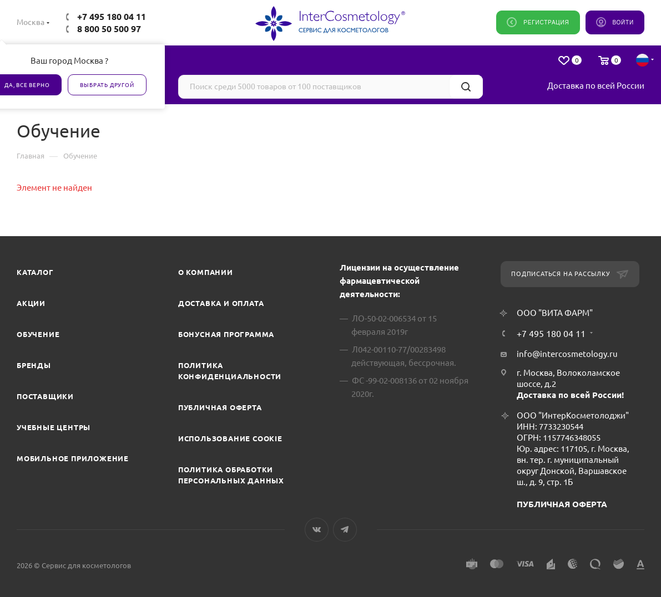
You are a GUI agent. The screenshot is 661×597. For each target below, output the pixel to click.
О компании (205, 272)
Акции (31, 303)
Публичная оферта (220, 407)
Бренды (34, 365)
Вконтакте (317, 530)
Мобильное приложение (73, 458)
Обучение (38, 334)
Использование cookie (230, 438)
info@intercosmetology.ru (567, 354)
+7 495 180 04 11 (111, 17)
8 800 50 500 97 (109, 29)
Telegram (345, 530)
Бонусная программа (226, 334)
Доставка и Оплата (221, 303)
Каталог (35, 272)
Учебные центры (53, 427)
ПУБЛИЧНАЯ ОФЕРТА (562, 504)
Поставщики (45, 396)
